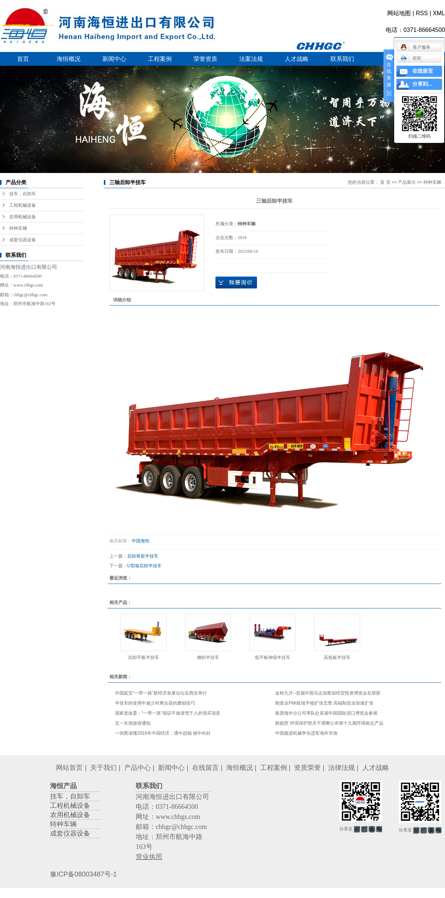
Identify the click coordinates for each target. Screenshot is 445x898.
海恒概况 (68, 59)
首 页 (385, 182)
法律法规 (341, 767)
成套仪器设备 (22, 239)
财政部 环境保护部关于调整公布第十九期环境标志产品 (329, 723)
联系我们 (342, 59)
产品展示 (407, 182)
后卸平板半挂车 (143, 657)
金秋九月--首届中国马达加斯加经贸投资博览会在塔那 (327, 693)
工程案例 (160, 59)
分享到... (422, 84)
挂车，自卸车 (22, 193)
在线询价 (236, 282)
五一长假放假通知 (133, 723)
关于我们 (103, 767)
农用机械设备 (22, 216)
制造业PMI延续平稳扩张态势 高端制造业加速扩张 (324, 703)
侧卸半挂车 (208, 657)
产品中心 (137, 767)
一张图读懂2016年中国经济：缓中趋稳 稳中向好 (163, 733)
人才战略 (297, 59)
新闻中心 (114, 59)
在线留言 (205, 767)
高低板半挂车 (337, 657)
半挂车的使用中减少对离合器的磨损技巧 (155, 703)
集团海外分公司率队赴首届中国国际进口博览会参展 (326, 713)
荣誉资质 (205, 59)
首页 (23, 59)
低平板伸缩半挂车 (272, 657)
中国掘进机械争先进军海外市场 (306, 733)
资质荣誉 (307, 767)
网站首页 (69, 767)
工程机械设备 (22, 205)
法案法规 (251, 59)
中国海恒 (140, 540)
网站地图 (399, 13)
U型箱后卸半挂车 (144, 565)
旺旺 (411, 58)
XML (439, 13)
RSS (422, 13)
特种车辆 (18, 228)
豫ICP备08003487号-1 (83, 874)
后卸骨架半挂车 (142, 556)
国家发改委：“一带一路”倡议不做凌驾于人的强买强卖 (167, 713)
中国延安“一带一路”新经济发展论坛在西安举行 (161, 693)
